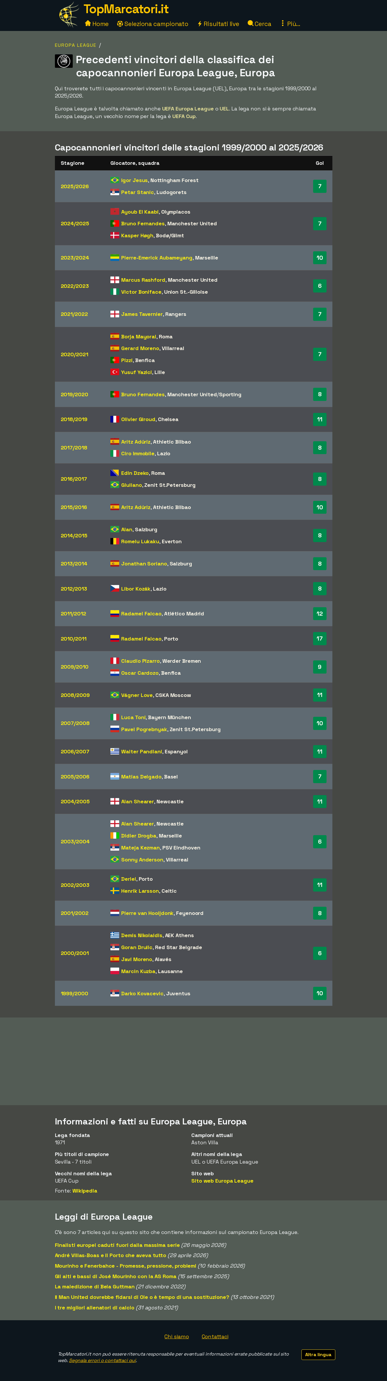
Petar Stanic (137, 192)
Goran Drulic (136, 947)
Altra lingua (318, 1354)
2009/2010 (74, 666)
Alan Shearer (137, 801)
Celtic (169, 890)
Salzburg (146, 529)
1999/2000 (74, 993)
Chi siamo (176, 1336)
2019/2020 (74, 394)
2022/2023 (75, 286)
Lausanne (170, 971)
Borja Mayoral (138, 336)
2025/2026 (75, 186)
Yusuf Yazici (136, 372)
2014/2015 (74, 535)
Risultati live (218, 24)
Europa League (75, 45)
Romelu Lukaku (140, 541)
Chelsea (168, 419)
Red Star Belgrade (178, 947)
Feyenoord (190, 913)
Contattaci (215, 1336)
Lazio (164, 453)
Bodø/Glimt (170, 235)
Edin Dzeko (135, 473)
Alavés (163, 959)
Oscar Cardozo (140, 672)
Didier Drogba (138, 835)
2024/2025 (75, 223)
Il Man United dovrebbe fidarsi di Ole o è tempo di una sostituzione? (142, 1297)
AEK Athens (179, 935)
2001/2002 (74, 913)
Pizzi (127, 360)
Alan (126, 529)
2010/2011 (73, 638)
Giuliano (131, 485)
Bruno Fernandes (143, 223)
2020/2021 (74, 354)
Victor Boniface (141, 291)
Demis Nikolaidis (141, 935)
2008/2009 (75, 695)
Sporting (230, 394)
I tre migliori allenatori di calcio (95, 1307)
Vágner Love (137, 695)
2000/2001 (75, 953)
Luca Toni (133, 717)
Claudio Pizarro (140, 660)
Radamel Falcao (141, 613)
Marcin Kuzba (138, 971)
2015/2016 (74, 507)
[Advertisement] (193, 1061)
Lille (160, 372)
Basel (171, 776)
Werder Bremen (181, 660)
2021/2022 (74, 314)
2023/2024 (75, 257)
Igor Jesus (134, 180)
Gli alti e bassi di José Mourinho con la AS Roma (115, 1276)
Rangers (175, 314)
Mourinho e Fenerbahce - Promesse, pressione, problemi (126, 1265)
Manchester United (192, 223)
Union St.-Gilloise (186, 291)
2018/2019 (74, 419)
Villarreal (173, 348)
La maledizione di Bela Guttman (95, 1286)
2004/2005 (75, 801)
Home (97, 24)
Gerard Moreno (140, 348)
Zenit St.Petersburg (169, 485)
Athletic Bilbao (172, 441)
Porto (171, 638)
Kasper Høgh (137, 235)
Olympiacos (175, 211)
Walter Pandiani (141, 751)
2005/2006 (75, 776)
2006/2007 (75, 751)
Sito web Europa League (222, 1180)
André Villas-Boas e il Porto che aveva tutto (110, 1255)
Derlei (128, 878)
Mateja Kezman (140, 847)
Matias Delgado (141, 776)
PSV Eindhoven (181, 847)
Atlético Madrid (184, 613)
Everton (172, 541)
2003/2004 (75, 841)
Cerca (259, 24)
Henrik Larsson (140, 890)
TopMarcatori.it (126, 9)
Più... (290, 24)
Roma (166, 336)
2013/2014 (74, 563)
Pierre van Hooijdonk (147, 913)
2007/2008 (75, 723)
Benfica (145, 360)
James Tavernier (142, 314)
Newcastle (170, 801)
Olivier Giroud (138, 419)
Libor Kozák (135, 588)
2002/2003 (75, 885)
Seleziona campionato (152, 24)
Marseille (206, 257)
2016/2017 (74, 478)
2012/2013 (74, 588)
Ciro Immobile (138, 453)
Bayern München (169, 717)
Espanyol (176, 751)
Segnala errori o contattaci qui (102, 1360)
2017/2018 (74, 447)
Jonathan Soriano (144, 563)
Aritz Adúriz (135, 441)
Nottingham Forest (174, 180)
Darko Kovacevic (142, 993)
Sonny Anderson (142, 859)
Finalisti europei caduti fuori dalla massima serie (117, 1245)
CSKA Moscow (173, 695)
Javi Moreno (136, 959)
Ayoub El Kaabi (140, 211)
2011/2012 (73, 613)
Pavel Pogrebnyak (144, 729)
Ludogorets (172, 192)
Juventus (178, 993)
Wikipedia (84, 1190)
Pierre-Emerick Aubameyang (156, 257)
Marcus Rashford (143, 279)
